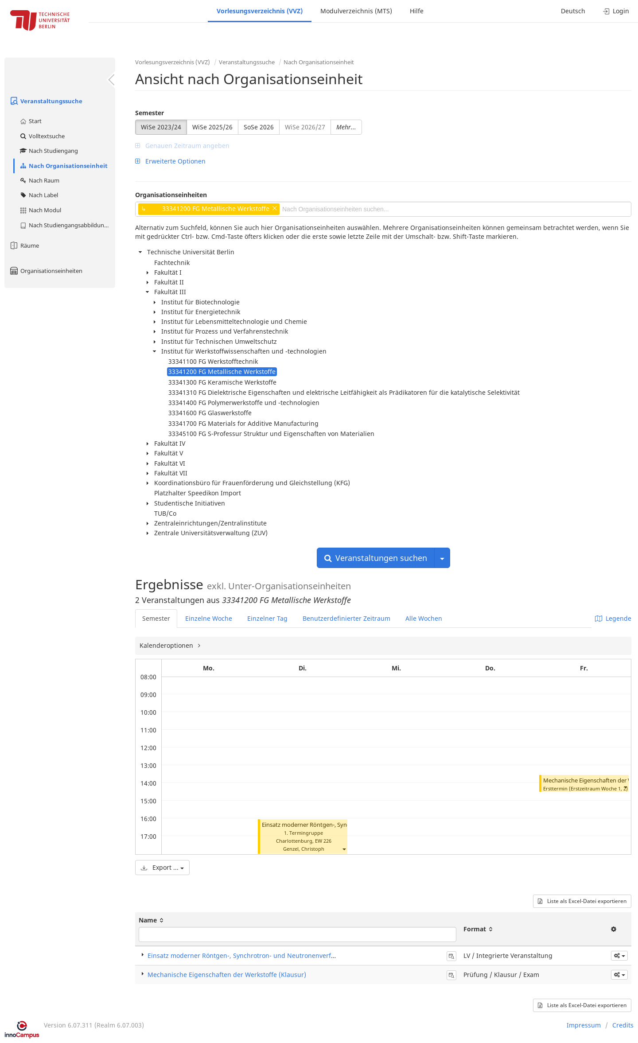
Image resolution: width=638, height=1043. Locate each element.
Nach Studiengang (48, 151)
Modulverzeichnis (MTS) (356, 11)
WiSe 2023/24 (161, 127)
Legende (613, 618)
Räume (24, 245)
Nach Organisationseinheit (63, 166)
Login (616, 11)
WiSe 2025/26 (212, 127)
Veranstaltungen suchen (375, 558)
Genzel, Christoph (303, 848)
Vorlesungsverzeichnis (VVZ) (260, 11)
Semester (149, 113)
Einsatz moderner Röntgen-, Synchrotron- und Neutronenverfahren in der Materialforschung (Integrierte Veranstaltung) (328, 955)
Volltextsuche (42, 136)
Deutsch (573, 11)
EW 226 (323, 840)
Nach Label (38, 195)
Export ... (162, 867)
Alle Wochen (423, 618)
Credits (623, 1025)
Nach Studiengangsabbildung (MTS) (67, 225)
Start (30, 121)
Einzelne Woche (208, 618)
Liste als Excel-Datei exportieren (582, 901)
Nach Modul (40, 210)
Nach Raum (39, 180)
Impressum (584, 1025)
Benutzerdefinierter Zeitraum (346, 618)
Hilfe (417, 11)
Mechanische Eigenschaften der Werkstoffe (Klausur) (227, 974)
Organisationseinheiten (45, 271)
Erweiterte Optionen (170, 161)
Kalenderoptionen (167, 645)
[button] (344, 848)
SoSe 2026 (259, 127)
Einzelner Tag (267, 618)
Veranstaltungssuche (45, 101)
